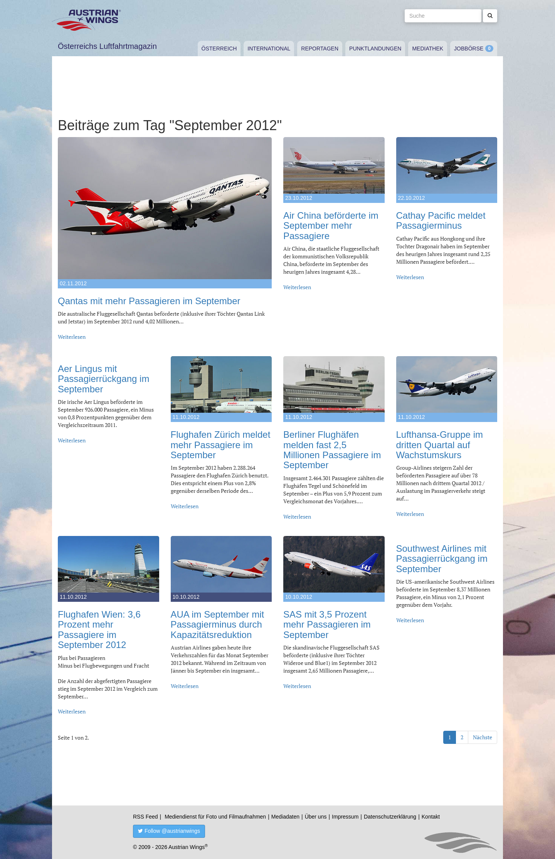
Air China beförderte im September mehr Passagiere (330, 225)
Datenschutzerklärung (390, 817)
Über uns (316, 817)
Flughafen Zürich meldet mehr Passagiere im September (221, 444)
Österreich (219, 48)
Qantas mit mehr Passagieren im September (149, 301)
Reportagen (319, 48)
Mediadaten (285, 817)
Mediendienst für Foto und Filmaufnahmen (215, 817)
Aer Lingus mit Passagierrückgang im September (103, 378)
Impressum (345, 817)
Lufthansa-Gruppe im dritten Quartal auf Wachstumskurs (439, 444)
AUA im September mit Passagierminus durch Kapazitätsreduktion (217, 624)
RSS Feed (145, 817)
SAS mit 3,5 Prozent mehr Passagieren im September (327, 624)
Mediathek (427, 48)
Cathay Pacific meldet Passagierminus (441, 220)
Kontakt (431, 817)
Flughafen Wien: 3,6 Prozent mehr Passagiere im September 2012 (99, 629)
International (268, 48)
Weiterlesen (72, 336)
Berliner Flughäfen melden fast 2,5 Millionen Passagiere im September (332, 449)
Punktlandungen (375, 48)
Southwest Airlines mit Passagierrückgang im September (442, 558)
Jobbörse (468, 48)
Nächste (482, 737)
